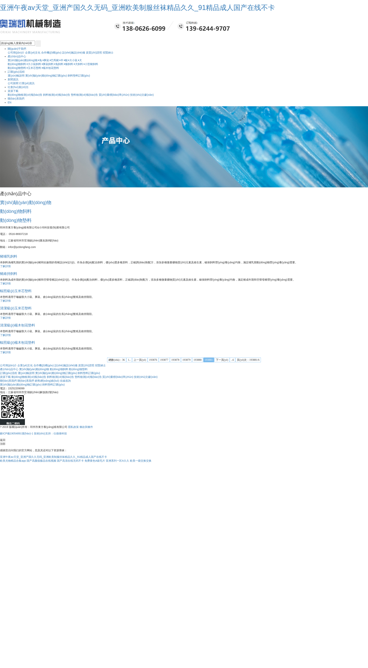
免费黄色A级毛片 (95, 460)
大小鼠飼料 (34, 64)
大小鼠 (72, 60)
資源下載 (5, 376)
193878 (175, 359)
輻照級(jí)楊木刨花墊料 (17, 342)
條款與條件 (86, 426)
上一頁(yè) (140, 359)
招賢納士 (108, 52)
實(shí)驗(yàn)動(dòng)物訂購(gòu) (46, 75)
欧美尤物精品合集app (13, 460)
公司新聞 (13, 83)
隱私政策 (73, 426)
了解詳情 (5, 266)
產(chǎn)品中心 (9, 369)
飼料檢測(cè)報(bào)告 (56, 94)
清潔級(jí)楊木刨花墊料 (17, 325)
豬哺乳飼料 (8, 256)
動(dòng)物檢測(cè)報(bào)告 (25, 94)
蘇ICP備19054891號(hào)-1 (17, 433)
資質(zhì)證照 (94, 52)
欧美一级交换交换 (140, 460)
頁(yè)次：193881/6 (248, 359)
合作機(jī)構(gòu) (51, 52)
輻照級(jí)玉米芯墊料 (16, 291)
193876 (153, 359)
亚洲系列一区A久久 (117, 460)
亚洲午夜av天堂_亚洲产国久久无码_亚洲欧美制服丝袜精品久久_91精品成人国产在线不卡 (137, 8)
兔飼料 (58, 64)
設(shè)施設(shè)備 (74, 52)
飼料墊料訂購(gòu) (79, 75)
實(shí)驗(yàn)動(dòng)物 (23, 60)
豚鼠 (46, 60)
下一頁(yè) (222, 359)
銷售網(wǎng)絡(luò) (47, 380)
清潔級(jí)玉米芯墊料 (16, 308)
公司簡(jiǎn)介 (16, 52)
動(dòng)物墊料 (17, 67)
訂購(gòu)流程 (8, 373)
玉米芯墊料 (34, 67)
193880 (198, 359)
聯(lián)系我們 (8, 380)
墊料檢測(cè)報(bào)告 (84, 94)
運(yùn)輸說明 (16, 75)
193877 (164, 359)
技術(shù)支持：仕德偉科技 (50, 433)
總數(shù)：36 (116, 359)
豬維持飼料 (8, 274)
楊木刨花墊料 (50, 67)
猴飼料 (68, 64)
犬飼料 (78, 64)
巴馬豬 (54, 60)
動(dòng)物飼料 (17, 64)
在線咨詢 (65, 380)
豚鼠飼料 (48, 64)
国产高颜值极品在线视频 (41, 460)
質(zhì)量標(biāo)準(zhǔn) (114, 94)
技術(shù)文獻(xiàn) (142, 94)
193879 (186, 359)
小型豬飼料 (91, 64)
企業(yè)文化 (32, 52)
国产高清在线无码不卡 (70, 460)
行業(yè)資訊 (26, 83)
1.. (129, 359)
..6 (232, 359)
